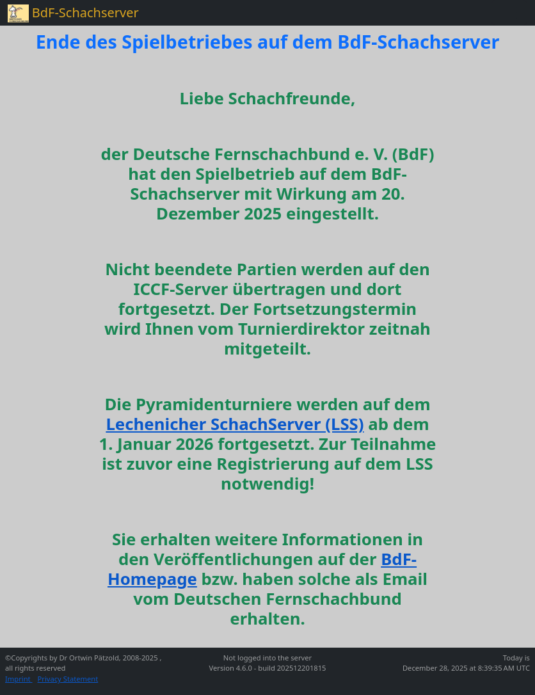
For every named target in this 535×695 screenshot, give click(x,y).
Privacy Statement (68, 678)
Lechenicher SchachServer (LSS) (234, 423)
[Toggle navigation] (509, 13)
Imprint (19, 678)
